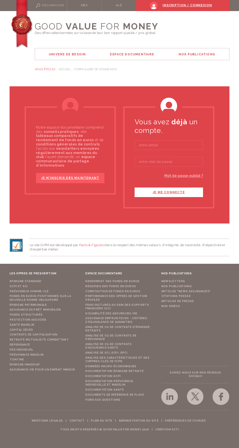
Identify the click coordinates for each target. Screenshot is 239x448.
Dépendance (20, 344)
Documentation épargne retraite (114, 371)
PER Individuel (21, 349)
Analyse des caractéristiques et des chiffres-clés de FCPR (117, 359)
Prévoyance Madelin (27, 354)
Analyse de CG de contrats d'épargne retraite (117, 328)
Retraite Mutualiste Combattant (39, 339)
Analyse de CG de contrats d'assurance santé (108, 346)
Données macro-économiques (110, 366)
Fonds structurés (26, 314)
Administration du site (138, 420)
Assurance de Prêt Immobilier (35, 309)
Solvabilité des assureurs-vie (111, 313)
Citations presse (176, 296)
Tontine (17, 359)
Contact (77, 420)
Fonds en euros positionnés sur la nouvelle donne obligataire (40, 297)
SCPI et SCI (19, 286)
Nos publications (176, 286)
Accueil (65, 69)
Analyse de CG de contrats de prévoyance (110, 337)
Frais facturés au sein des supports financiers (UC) (117, 306)
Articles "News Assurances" (186, 291)
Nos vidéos (170, 306)
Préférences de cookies (185, 420)
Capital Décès (21, 329)
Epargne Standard (25, 281)
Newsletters (173, 281)
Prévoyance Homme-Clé (29, 291)
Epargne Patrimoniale (28, 305)
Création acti (167, 429)
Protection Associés (28, 319)
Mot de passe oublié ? (183, 176)
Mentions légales (47, 420)
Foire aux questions (102, 399)
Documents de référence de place (114, 394)
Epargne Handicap (25, 364)
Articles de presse (177, 301)
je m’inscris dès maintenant (70, 178)
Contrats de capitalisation (34, 334)
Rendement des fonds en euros (112, 281)
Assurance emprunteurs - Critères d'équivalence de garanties (116, 320)
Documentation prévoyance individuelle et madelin (109, 383)
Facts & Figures (91, 245)
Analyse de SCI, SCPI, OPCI (106, 352)
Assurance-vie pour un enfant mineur (42, 369)
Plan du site (101, 420)
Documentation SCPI (103, 376)
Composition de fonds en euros (112, 291)
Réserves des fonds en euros (110, 286)
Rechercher (53, 5)
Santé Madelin (22, 324)
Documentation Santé (104, 389)
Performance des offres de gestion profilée (116, 297)
